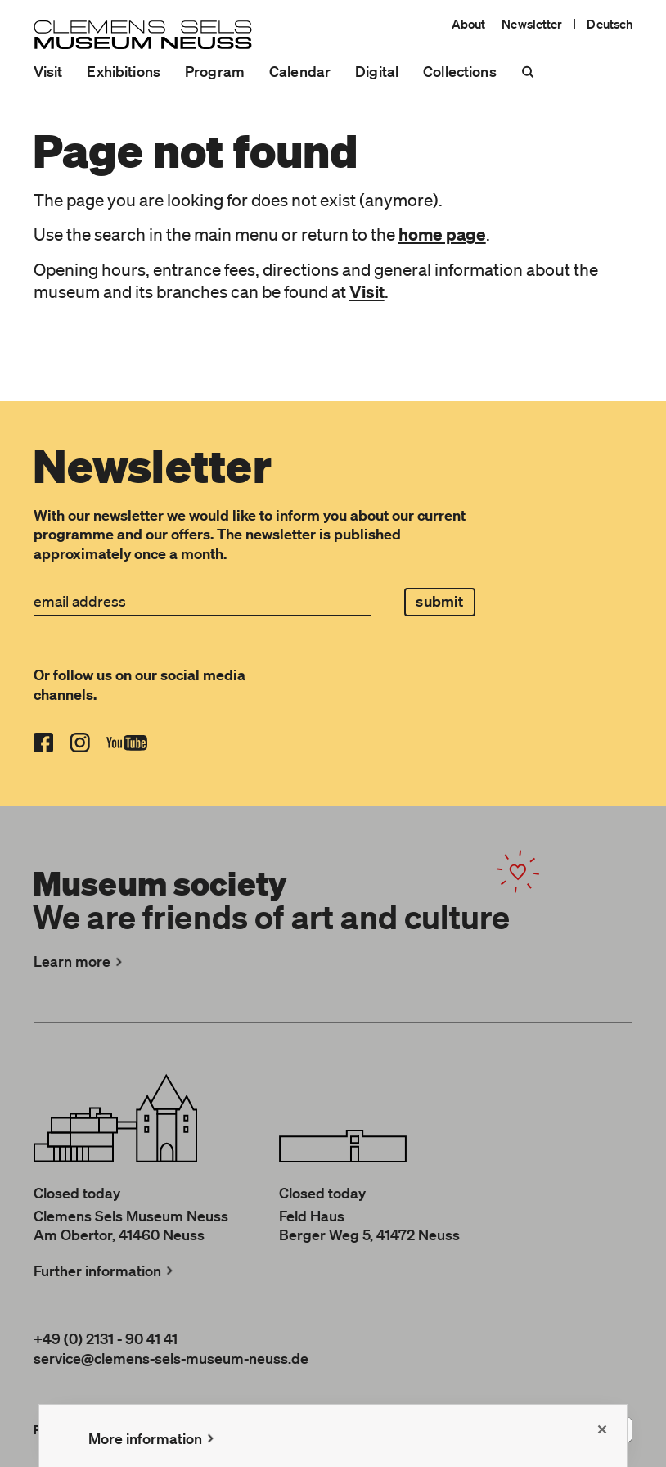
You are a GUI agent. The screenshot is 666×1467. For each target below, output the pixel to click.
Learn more (80, 961)
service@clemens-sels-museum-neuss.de (171, 1358)
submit (439, 601)
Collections (460, 71)
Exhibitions (123, 71)
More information (153, 1438)
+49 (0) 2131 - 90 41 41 (106, 1338)
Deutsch (609, 24)
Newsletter (532, 24)
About (469, 24)
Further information (105, 1271)
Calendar (300, 71)
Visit (48, 71)
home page (442, 234)
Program (215, 71)
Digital (376, 71)
